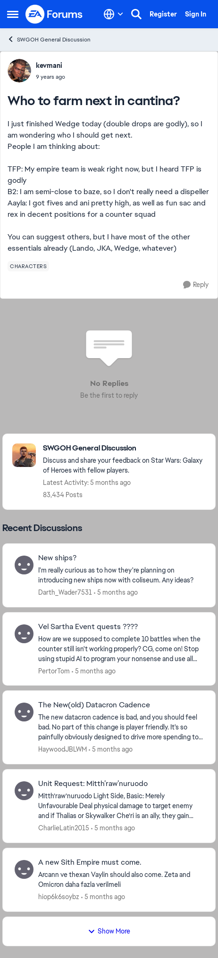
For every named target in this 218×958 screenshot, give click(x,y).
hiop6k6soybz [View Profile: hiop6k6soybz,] (58, 896)
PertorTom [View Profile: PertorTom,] (54, 670)
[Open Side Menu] (12, 14)
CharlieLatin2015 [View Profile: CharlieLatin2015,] (63, 828)
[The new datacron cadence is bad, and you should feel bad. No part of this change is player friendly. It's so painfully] (120, 727)
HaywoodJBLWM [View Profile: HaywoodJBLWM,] (62, 749)
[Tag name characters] (28, 266)
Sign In (195, 14)
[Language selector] (113, 14)
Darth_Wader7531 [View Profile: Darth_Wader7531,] (65, 592)
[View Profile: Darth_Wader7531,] (24, 565)
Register (163, 14)
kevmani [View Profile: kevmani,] (49, 65)
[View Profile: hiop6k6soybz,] (24, 869)
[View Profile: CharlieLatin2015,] (24, 790)
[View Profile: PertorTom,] (24, 633)
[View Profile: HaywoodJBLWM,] (24, 712)
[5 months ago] (116, 593)
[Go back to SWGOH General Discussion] (124, 448)
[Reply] (195, 284)
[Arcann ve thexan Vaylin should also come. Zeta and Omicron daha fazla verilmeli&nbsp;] (120, 880)
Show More (109, 931)
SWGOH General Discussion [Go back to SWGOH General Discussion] (49, 39)
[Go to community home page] (54, 14)
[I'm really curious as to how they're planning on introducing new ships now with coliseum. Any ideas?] (120, 575)
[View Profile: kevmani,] (19, 70)
